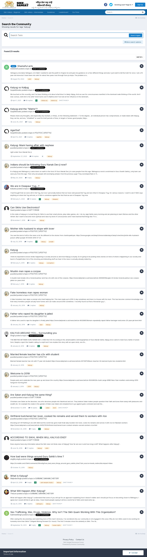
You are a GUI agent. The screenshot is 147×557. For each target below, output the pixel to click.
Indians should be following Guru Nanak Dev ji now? (38, 164)
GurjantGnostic (15, 90)
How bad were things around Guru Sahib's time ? (37, 456)
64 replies (34, 156)
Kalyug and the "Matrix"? (24, 109)
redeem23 (14, 69)
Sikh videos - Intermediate (33, 12)
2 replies (31, 263)
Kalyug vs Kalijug (19, 87)
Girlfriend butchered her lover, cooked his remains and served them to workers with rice (58, 416)
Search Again (135, 35)
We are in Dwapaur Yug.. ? (24, 186)
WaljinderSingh (16, 478)
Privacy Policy (68, 540)
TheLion (13, 493)
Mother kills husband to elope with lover (32, 228)
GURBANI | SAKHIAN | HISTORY (47, 478)
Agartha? (15, 130)
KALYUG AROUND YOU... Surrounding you (33, 333)
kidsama (13, 189)
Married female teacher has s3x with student (34, 354)
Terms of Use (8, 554)
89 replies (28, 100)
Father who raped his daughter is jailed (31, 313)
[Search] (120, 12)
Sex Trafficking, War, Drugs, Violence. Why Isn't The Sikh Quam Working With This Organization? (63, 512)
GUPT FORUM (33, 210)
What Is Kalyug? (19, 475)
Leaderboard (63, 12)
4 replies (31, 346)
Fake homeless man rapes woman (29, 292)
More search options (133, 42)
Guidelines (51, 12)
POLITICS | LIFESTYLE (43, 133)
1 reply (28, 122)
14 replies (31, 199)
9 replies (29, 137)
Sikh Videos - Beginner (12, 12)
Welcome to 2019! (20, 373)
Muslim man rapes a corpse (25, 271)
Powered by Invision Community (73, 544)
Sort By (140, 57)
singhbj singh (15, 459)
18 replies (32, 408)
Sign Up (140, 5)
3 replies (32, 220)
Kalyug (14, 250)
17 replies (29, 448)
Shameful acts (25, 66)
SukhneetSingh (16, 515)
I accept (133, 553)
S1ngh (12, 336)
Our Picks (75, 12)
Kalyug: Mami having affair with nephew (32, 145)
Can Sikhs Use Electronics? (25, 207)
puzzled (13, 148)
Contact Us (80, 540)
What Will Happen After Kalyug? (27, 491)
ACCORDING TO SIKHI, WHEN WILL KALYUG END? (38, 437)
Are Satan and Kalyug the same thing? (31, 394)
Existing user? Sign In (124, 5)
